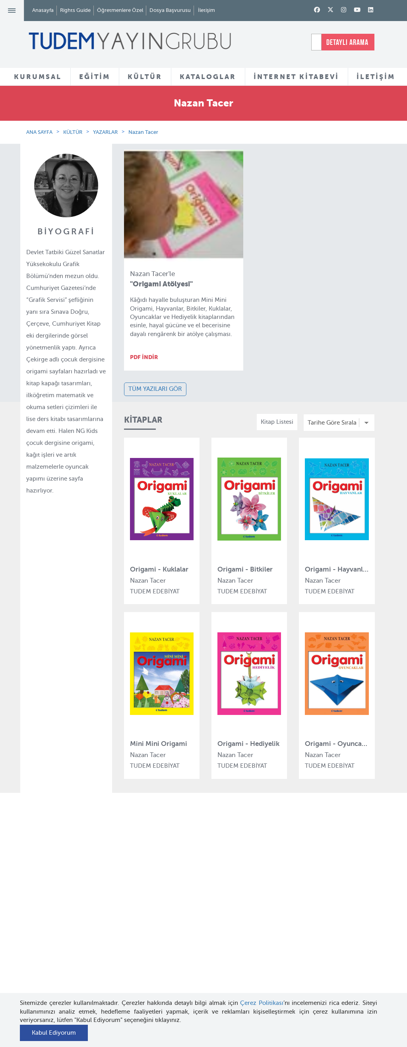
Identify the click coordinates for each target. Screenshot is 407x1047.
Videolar (191, 971)
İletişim (206, 10)
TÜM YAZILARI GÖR (155, 389)
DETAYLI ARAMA (347, 42)
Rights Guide (75, 10)
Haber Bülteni (77, 933)
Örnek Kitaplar (200, 933)
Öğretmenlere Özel (120, 10)
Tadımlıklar (195, 919)
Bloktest (130, 895)
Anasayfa (43, 10)
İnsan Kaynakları (80, 918)
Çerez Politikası (261, 1003)
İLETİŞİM (376, 77)
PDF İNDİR (144, 357)
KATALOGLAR (208, 77)
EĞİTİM (94, 77)
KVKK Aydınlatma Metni (73, 956)
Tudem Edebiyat (141, 924)
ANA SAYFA (39, 132)
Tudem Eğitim (138, 881)
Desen (127, 976)
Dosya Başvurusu (170, 10)
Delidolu (130, 990)
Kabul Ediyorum (54, 1033)
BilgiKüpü (132, 910)
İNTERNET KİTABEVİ (296, 77)
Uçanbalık (133, 939)
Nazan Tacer (143, 132)
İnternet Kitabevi (263, 943)
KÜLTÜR (145, 77)
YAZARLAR (105, 132)
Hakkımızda (74, 881)
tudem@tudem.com (358, 948)
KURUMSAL (38, 77)
